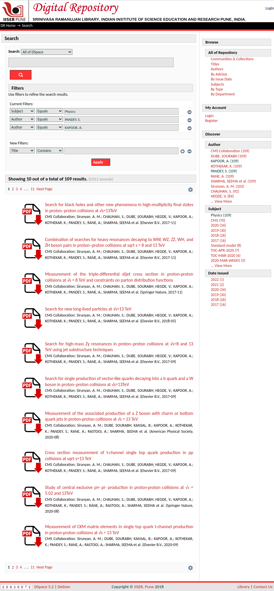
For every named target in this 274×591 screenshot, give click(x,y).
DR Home (8, 25)
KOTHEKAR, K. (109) (226, 166)
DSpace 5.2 (44, 586)
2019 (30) (218, 230)
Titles (215, 64)
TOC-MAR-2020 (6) (226, 255)
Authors (217, 69)
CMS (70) (218, 220)
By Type (217, 89)
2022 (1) (217, 279)
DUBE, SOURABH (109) (229, 156)
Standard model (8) (226, 245)
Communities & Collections (232, 59)
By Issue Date (221, 79)
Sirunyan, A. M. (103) (227, 186)
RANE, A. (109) (222, 176)
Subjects (217, 84)
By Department (223, 94)
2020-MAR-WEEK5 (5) (228, 260)
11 (33, 189)
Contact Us (263, 586)
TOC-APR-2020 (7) (225, 250)
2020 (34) (218, 225)
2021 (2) (217, 284)
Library (244, 586)
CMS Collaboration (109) (230, 150)
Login (270, 8)
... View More (221, 201)
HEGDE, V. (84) (222, 196)
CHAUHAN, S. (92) (225, 191)
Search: (14, 51)
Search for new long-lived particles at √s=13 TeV (88, 309)
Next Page (44, 189)
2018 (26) (218, 235)
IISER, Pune (144, 586)
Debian (64, 586)
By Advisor (219, 74)
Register (211, 120)
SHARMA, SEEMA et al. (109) (233, 181)
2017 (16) (218, 240)
